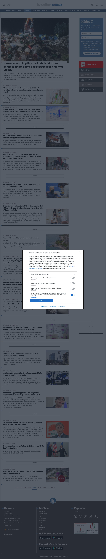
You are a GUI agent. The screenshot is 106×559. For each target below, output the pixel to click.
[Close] (80, 252)
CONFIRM (42, 300)
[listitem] (53, 274)
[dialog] (53, 279)
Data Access (53, 306)
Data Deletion (44, 306)
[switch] (73, 278)
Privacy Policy (61, 306)
